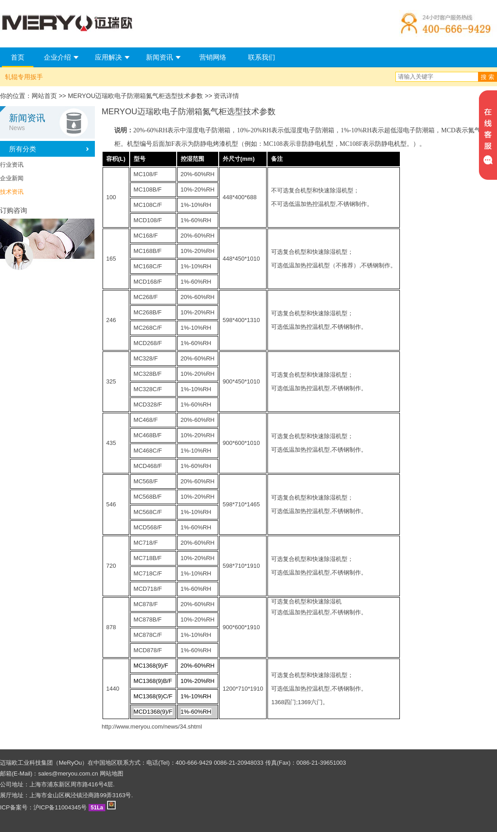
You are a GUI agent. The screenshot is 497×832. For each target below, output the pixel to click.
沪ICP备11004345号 (60, 807)
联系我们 (261, 57)
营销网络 (212, 57)
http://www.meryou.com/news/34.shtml (152, 726)
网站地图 (111, 773)
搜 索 (487, 77)
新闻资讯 (159, 57)
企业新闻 (11, 178)
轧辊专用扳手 (24, 76)
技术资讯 (11, 191)
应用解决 (108, 57)
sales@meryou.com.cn (68, 773)
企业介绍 (57, 57)
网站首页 (44, 95)
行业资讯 (11, 164)
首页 (17, 57)
